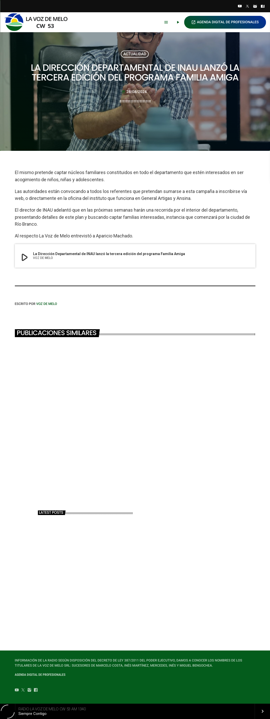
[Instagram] (255, 6)
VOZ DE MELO (46, 304)
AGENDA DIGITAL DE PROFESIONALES (225, 22)
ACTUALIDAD (134, 54)
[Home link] (38, 22)
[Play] (177, 22)
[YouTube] (240, 6)
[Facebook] (263, 6)
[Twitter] (247, 6)
